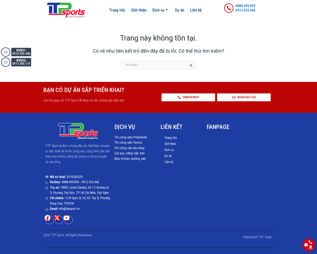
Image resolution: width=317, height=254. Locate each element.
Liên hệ (196, 10)
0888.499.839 (245, 6)
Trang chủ (117, 10)
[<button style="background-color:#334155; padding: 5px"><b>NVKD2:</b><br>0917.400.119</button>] (5, 62)
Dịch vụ (160, 10)
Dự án (179, 10)
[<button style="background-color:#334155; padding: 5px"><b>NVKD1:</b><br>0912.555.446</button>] (5, 52)
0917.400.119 (21, 62)
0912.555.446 (245, 10)
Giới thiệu (138, 10)
